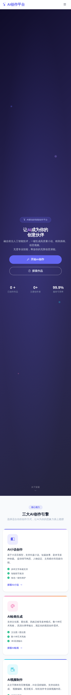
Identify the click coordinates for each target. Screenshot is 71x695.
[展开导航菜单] (64, 4)
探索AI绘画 (14, 648)
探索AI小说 (14, 585)
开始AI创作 (35, 259)
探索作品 (35, 271)
